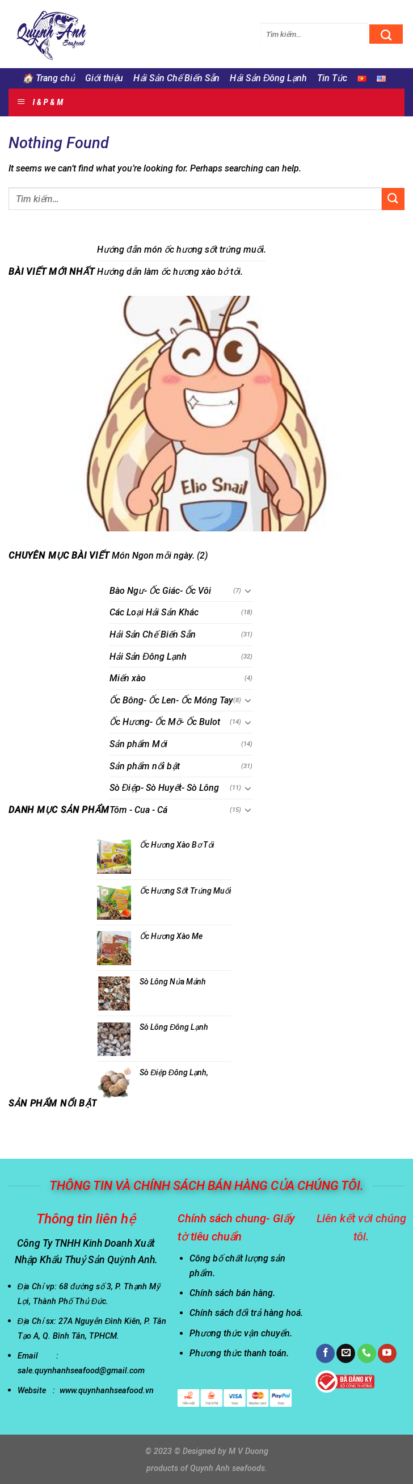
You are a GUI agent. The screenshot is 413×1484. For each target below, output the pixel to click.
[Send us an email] (345, 1353)
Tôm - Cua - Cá (138, 809)
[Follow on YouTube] (387, 1353)
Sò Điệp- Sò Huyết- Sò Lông (164, 787)
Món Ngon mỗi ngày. (153, 555)
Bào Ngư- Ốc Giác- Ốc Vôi (160, 590)
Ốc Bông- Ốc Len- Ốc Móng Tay (171, 700)
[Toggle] (248, 591)
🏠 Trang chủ (48, 78)
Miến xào (127, 678)
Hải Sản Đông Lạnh (268, 78)
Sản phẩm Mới (138, 744)
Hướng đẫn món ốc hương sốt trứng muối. (181, 249)
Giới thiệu (104, 78)
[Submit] (386, 34)
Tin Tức (332, 78)
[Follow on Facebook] (325, 1353)
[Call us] (366, 1353)
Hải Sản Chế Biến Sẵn (176, 78)
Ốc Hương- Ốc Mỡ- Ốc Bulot (164, 722)
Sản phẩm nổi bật (144, 766)
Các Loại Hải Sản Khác (154, 612)
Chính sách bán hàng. (232, 1293)
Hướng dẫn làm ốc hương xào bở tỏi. (170, 271)
